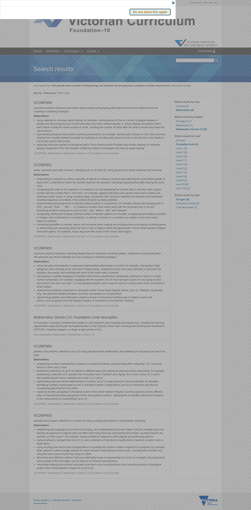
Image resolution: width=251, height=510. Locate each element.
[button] (210, 58)
